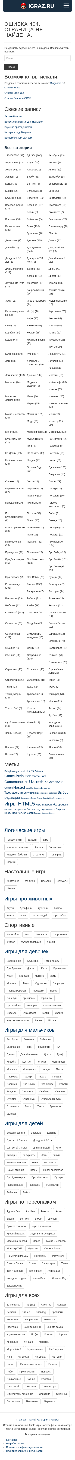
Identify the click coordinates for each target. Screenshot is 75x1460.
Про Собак (33, 577)
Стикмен (53, 655)
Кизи (8, 325)
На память (33, 453)
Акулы (30, 162)
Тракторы (32, 694)
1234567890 (12, 155)
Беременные (56, 183)
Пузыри (53, 577)
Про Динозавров (14, 559)
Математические (58, 403)
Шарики (9, 747)
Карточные (55, 311)
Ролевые (54, 598)
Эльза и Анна (56, 754)
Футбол (53, 715)
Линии (52, 368)
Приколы (32, 541)
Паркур (53, 488)
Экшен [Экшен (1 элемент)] (52, 813)
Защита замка (57, 290)
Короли (31, 332)
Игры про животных (28, 899)
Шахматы (32, 747)
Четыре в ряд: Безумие (17, 132)
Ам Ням (53, 162)
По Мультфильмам (17, 1255)
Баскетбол (55, 176)
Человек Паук (35, 733)
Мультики (32, 438)
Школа (9, 754)
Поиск (11, 67)
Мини (52, 414)
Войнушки (32, 219)
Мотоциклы (55, 431)
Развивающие (13, 584)
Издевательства (58, 300)
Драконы (32, 275)
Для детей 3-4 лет (17, 1140)
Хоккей (31, 722)
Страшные (33, 669)
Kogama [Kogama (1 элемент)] (36, 788)
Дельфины (11, 240)
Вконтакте (54, 212)
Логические (11, 375)
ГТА (51, 233)
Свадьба (32, 623)
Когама (53, 325)
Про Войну (55, 552)
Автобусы (54, 155)
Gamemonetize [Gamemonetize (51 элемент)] (16, 782)
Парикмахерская (14, 488)
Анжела (31, 169)
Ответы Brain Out (14, 92)
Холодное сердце (17, 1278)
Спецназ (10, 655)
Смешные (54, 640)
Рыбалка (10, 605)
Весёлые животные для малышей (23, 121)
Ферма (52, 708)
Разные (31, 584)
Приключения (13, 541)
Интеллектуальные (18, 847)
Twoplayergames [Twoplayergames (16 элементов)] (15, 792)
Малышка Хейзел (17, 1241)
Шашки (53, 747)
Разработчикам (15, 1443)
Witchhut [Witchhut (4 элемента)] (32, 792)
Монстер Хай (56, 421)
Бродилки (32, 197)
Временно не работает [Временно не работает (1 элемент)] (47, 793)
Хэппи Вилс (12, 733)
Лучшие (31, 375)
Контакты (11, 1439)
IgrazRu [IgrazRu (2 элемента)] (29, 788)
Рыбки (30, 605)
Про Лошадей (56, 566)
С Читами (32, 612)
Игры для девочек (26, 951)
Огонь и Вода (34, 467)
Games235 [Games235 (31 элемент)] (55, 782)
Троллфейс (33, 701)
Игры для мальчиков (29, 1030)
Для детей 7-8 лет (17, 1147)
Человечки (55, 733)
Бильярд (32, 190)
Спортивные (34, 655)
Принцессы (11, 552)
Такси (52, 679)
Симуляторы (12, 633)
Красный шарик (36, 339)
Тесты (52, 687)
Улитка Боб (11, 708)
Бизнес (9, 190)
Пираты (31, 502)
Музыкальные (13, 438)
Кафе (30, 318)
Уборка (53, 701)
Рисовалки (11, 598)
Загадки (53, 283)
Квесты (53, 318)
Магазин (53, 375)
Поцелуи (53, 534)
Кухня (30, 353)
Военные (10, 219)
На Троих (54, 453)
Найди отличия (14, 460)
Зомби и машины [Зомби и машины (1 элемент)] (56, 798)
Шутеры (31, 754)
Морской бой (34, 431)
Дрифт (52, 275)
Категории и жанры (47, 1419)
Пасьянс (31, 495)
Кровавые (54, 339)
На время (54, 446)
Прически (32, 552)
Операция (54, 474)
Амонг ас (10, 169)
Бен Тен (31, 183)
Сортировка (55, 648)
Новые (52, 460)
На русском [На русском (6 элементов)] (19, 809)
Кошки (8, 339)
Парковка (32, 488)
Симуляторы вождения (20, 1393)
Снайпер (10, 648)
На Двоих (10, 453)
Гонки (30, 226)
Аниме (52, 169)
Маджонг (10, 382)
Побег (52, 513)
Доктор (31, 268)
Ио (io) (30, 311)
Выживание (55, 219)
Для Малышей (57, 258)
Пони (30, 534)
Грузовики (32, 233)
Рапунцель (55, 584)
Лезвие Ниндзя (13, 116)
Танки (8, 687)
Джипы (52, 240)
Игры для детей (23, 1123)
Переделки (11, 502)
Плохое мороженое (31, 1364)
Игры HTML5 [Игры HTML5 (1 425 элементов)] (19, 804)
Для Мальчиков (14, 268)
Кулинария (11, 353)
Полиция (54, 527)
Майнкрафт (55, 382)
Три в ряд (54, 694)
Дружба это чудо (14, 283)
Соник (30, 648)
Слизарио (54, 633)
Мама (30, 396)
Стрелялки (11, 679)
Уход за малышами (18, 1020)
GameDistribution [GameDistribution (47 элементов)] (17, 776)
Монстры (10, 431)
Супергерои (33, 679)
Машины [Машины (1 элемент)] (8, 809)
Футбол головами (15, 722)
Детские (31, 240)
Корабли (10, 332)
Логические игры (24, 830)
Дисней (9, 247)
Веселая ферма (14, 205)
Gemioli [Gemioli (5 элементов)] (8, 787)
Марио (31, 403)
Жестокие (32, 283)
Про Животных (35, 559)
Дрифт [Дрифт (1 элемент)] (40, 798)
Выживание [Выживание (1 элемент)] (25, 798)
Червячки (54, 740)
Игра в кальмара (36, 300)
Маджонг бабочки (17, 854)
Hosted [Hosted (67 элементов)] (19, 787)
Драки (52, 268)
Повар (30, 520)
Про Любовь (12, 577)
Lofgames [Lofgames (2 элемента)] (45, 788)
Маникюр (54, 396)
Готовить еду (56, 226)
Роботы (31, 598)
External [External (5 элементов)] (39, 771)
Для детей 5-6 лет (43, 1140)
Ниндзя (31, 460)
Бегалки (9, 183)
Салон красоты (57, 612)
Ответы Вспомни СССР (17, 98)
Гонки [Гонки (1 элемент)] (33, 798)
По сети (31, 513)
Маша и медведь (15, 414)
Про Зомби (55, 559)
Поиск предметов (15, 527)
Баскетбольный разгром (18, 137)
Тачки (30, 687)
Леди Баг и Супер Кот (42, 1233)
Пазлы (52, 481)
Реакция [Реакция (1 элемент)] (37, 813)
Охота (30, 481)
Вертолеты (55, 197)
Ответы (9, 481)
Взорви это (55, 205)
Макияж (53, 389)
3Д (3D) (31, 155)
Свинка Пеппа (57, 623)
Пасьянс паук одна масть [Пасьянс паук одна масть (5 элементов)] (41, 809)
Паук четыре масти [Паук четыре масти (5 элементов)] (22, 813)
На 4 (29, 446)
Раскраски (33, 591)
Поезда (53, 520)
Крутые (53, 346)
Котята (52, 332)
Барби (30, 176)
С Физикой (11, 612)
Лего (8, 361)
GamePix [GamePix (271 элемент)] (38, 781)
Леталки (53, 361)
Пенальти (54, 495)
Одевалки (54, 467)
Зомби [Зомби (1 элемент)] (46, 798)
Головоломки (12, 226)
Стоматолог (55, 662)
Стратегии (11, 669)
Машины (32, 414)
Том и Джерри (13, 694)
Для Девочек (34, 247)
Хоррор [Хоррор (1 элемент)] (45, 813)
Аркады (9, 176)
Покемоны (33, 527)
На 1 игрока (55, 438)
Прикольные (56, 541)
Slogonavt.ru (57, 83)
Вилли (30, 212)
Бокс (51, 190)
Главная (21, 1419)
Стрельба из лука (51, 1098)
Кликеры (32, 325)
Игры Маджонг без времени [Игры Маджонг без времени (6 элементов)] (52, 804)
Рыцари (53, 605)
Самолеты (11, 623)
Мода (30, 421)
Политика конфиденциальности (24, 1447)
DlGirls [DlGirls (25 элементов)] (29, 771)
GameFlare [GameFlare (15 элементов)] (39, 776)
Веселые (32, 205)
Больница (11, 197)
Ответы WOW (12, 87)
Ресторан (54, 591)
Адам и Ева (11, 162)
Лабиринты (55, 353)
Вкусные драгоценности (18, 127)
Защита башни (35, 290)
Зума (8, 300)
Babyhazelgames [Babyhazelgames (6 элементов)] (14, 771)
